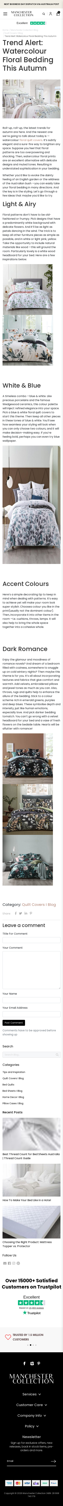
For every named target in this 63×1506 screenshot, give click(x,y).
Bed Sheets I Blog (12, 1091)
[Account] (51, 14)
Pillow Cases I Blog (13, 1103)
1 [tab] (28, 1345)
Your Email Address (15, 1008)
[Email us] (5, 1263)
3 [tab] (33, 1345)
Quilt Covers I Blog (39, 904)
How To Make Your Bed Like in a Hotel (27, 1200)
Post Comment (14, 1022)
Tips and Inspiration (14, 1072)
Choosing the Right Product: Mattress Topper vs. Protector (27, 1244)
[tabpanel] (31, 1337)
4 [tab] (36, 1345)
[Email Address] (28, 1461)
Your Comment (13, 948)
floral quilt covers (30, 140)
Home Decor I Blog (13, 1097)
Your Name (10, 994)
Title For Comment (15, 934)
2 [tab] (30, 1345)
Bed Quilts (8, 1084)
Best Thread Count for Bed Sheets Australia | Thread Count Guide (31, 1156)
